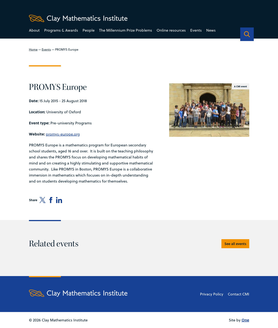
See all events (235, 243)
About (34, 30)
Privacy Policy (211, 294)
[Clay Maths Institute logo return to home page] (78, 18)
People (89, 30)
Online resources (171, 30)
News (211, 30)
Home (33, 49)
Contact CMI (238, 294)
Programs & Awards (61, 30)
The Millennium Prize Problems (125, 30)
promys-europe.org (63, 134)
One (245, 320)
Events (196, 30)
